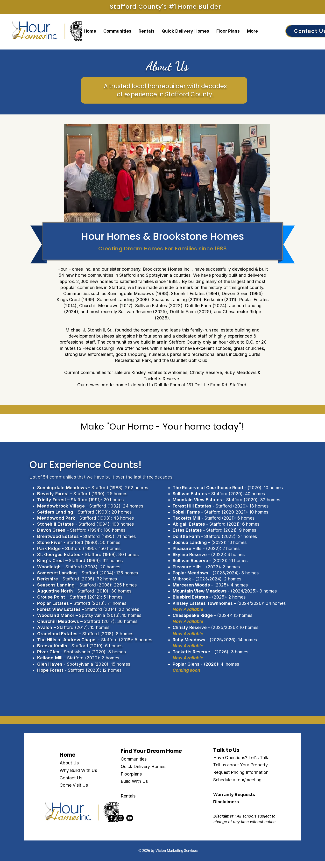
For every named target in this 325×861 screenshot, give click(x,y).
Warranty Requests (234, 794)
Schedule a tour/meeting (237, 779)
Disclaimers (226, 801)
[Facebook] (111, 818)
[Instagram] (120, 818)
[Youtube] (129, 818)
